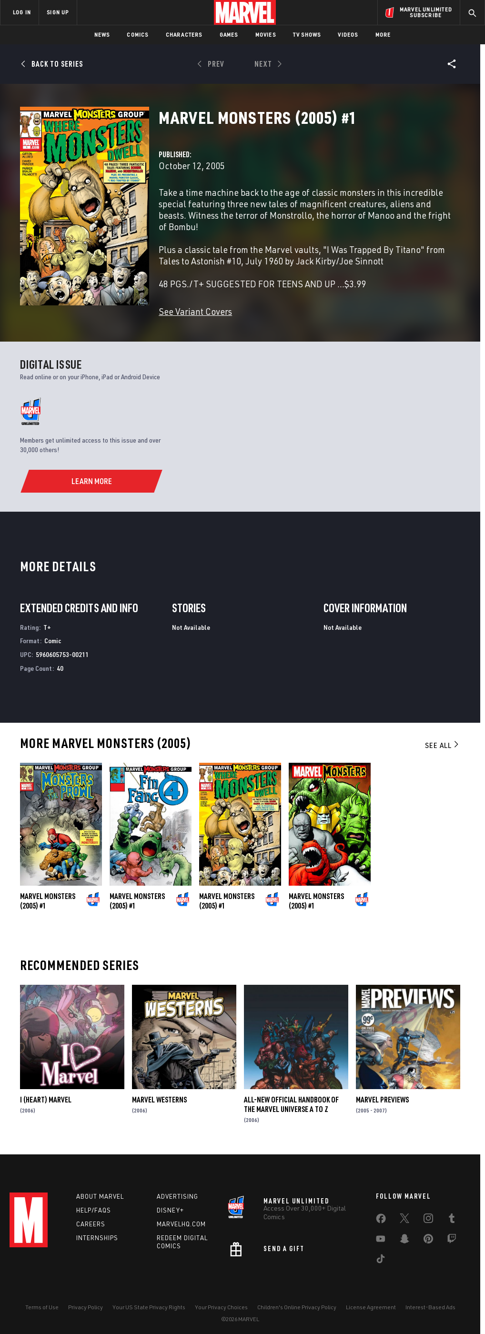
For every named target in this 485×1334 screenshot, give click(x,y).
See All (442, 745)
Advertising (177, 1196)
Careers (90, 1224)
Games (229, 34)
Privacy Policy (85, 1307)
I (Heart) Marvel (45, 1099)
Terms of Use (42, 1307)
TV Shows (307, 34)
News (102, 34)
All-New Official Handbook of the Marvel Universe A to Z (291, 1104)
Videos (348, 34)
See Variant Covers (195, 311)
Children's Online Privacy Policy (296, 1307)
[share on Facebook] (381, 1220)
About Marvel (100, 1196)
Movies (265, 34)
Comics (137, 34)
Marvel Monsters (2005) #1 (47, 900)
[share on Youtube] (380, 1240)
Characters (184, 34)
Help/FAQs (93, 1210)
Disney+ (170, 1210)
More (383, 34)
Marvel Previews (382, 1099)
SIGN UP (58, 12)
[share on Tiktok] (380, 1260)
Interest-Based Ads (430, 1307)
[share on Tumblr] (451, 1220)
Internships (97, 1238)
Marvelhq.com (181, 1224)
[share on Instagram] (428, 1220)
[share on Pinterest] (428, 1240)
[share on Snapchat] (404, 1240)
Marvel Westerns (159, 1099)
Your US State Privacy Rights (148, 1307)
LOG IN (22, 12)
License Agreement (371, 1307)
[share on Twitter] (404, 1220)
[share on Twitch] (451, 1240)
